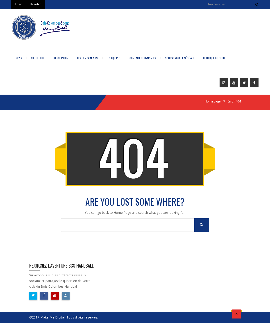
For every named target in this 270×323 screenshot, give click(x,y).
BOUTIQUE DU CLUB (214, 58)
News (19, 58)
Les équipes (113, 58)
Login (18, 4)
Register (35, 4)
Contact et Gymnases (142, 58)
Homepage (212, 101)
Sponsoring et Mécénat (179, 58)
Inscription (61, 58)
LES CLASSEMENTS (87, 58)
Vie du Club (38, 58)
